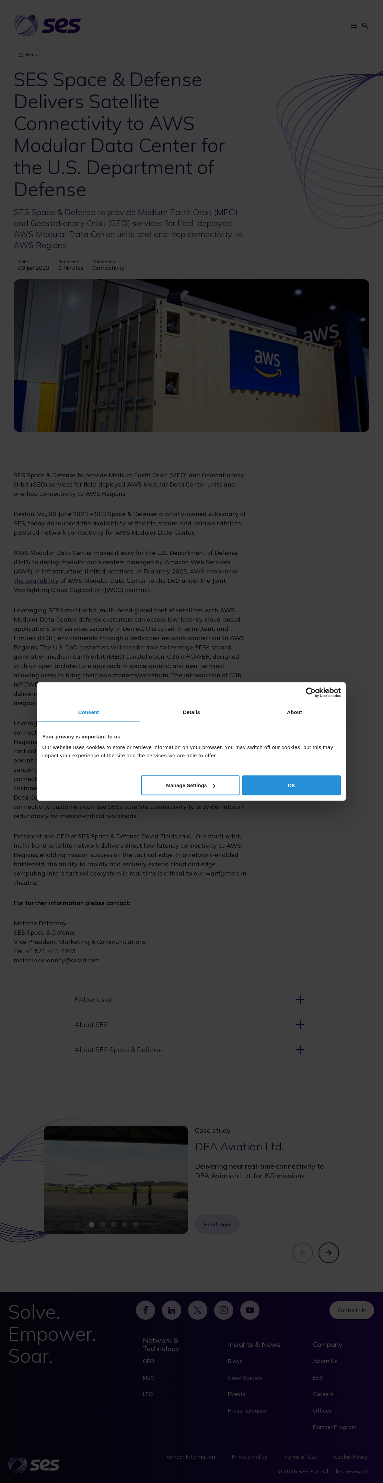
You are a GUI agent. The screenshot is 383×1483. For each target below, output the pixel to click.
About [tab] (294, 712)
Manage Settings (190, 785)
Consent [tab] (88, 712)
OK (291, 785)
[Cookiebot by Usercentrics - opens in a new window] (311, 693)
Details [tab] (191, 712)
